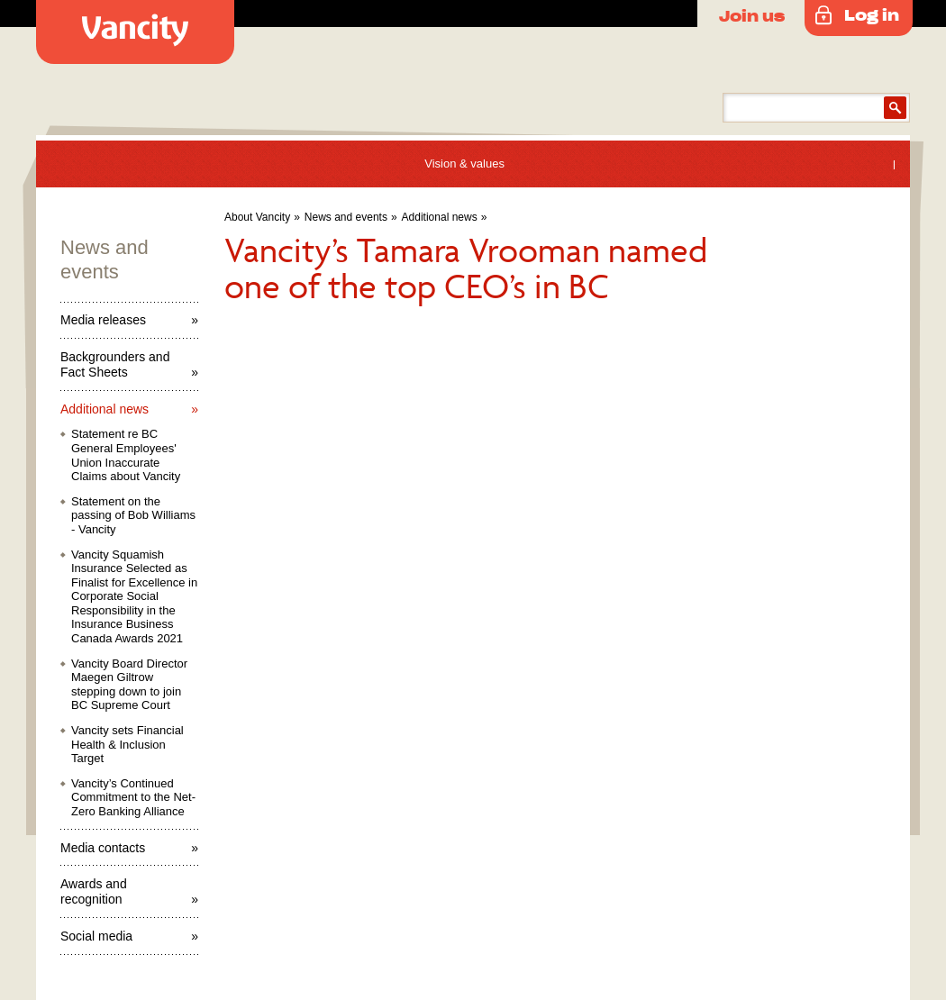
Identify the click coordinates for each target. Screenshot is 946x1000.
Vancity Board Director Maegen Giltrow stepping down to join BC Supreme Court (129, 685)
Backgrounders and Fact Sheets (114, 364)
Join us (752, 15)
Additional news (440, 217)
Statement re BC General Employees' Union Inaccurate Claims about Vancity (125, 455)
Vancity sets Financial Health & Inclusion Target (127, 744)
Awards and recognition (93, 891)
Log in (871, 14)
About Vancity (257, 217)
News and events (346, 217)
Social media (96, 936)
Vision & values (464, 163)
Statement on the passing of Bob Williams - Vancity (133, 515)
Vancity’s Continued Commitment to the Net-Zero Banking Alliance (133, 797)
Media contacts (102, 848)
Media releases (103, 320)
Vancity (135, 32)
